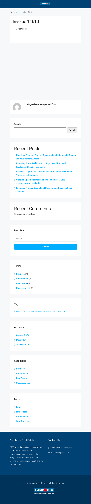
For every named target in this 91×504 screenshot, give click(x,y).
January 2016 (22, 344)
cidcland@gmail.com (60, 452)
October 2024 (22, 335)
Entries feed (21, 412)
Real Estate (21, 283)
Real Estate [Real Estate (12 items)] (66, 311)
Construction (22, 278)
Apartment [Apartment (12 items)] (18, 311)
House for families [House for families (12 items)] (44, 311)
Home (15, 12)
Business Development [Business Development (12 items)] (30, 311)
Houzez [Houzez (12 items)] (53, 311)
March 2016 (22, 340)
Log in (19, 407)
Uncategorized (23, 288)
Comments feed (23, 416)
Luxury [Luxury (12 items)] (59, 311)
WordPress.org (23, 421)
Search (17, 124)
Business (20, 274)
